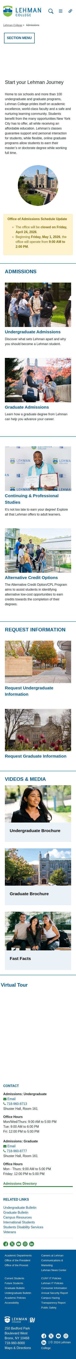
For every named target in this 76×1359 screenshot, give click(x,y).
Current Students (14, 1278)
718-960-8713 (17, 1104)
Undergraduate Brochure (35, 830)
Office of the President (17, 1260)
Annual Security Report (54, 1292)
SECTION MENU (19, 38)
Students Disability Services (23, 1227)
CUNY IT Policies (51, 1278)
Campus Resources (17, 1217)
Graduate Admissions (27, 407)
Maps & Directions (18, 1348)
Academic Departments (18, 1255)
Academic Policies (15, 1297)
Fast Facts (20, 958)
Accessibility (12, 1302)
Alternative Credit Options (31, 577)
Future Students (14, 1283)
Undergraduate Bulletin (19, 1207)
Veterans (9, 1232)
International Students (19, 1222)
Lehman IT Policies (52, 1283)
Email (11, 1099)
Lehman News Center (53, 1270)
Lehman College (12, 25)
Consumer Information (54, 1288)
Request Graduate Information (35, 756)
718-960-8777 (17, 1151)
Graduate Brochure (29, 893)
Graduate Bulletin (15, 1212)
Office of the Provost (16, 1265)
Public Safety (49, 1307)
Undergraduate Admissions (33, 331)
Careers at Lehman (52, 1255)
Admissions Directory (20, 1183)
